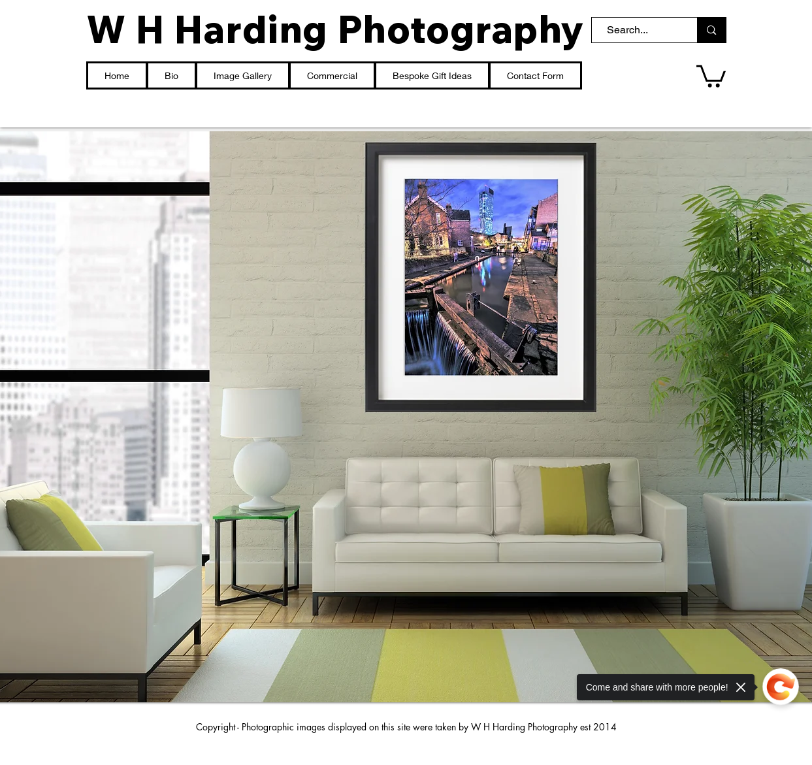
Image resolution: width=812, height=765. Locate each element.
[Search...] (638, 30)
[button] (711, 75)
